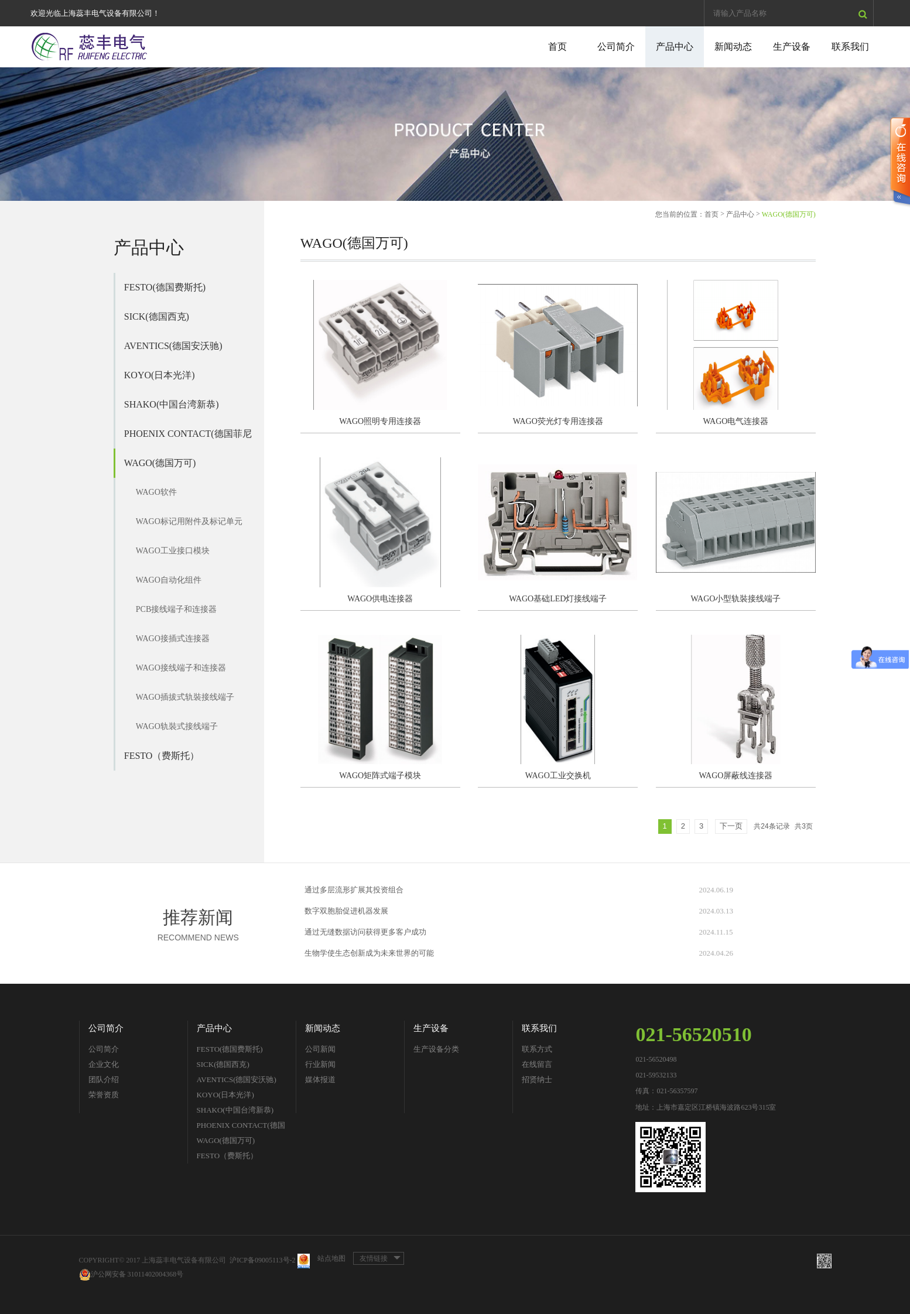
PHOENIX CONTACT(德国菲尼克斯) (188, 439)
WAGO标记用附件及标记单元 (189, 521)
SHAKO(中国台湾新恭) (171, 404)
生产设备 (791, 47)
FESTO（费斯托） (162, 756)
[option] (455, 134)
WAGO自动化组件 (168, 580)
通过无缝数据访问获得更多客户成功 (365, 932)
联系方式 (537, 1049)
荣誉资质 (103, 1094)
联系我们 (850, 47)
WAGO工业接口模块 (173, 550)
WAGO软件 (156, 492)
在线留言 (537, 1064)
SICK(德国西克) (156, 316)
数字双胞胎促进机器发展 (346, 910)
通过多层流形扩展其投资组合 (354, 889)
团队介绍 (103, 1079)
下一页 (731, 826)
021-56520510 (693, 1034)
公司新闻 (320, 1049)
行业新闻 (320, 1064)
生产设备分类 (436, 1049)
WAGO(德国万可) (160, 463)
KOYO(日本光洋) (159, 375)
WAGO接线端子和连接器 (181, 667)
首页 (557, 47)
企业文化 (103, 1064)
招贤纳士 (537, 1079)
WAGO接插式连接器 (173, 638)
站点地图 (331, 1258)
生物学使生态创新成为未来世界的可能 (369, 953)
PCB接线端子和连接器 (176, 609)
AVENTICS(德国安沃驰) (173, 346)
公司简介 (616, 47)
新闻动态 (733, 47)
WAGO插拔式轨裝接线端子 (185, 697)
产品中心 (674, 47)
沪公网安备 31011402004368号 (131, 1274)
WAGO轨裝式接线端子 (177, 726)
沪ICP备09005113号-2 (262, 1260)
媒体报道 (320, 1079)
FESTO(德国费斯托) (165, 287)
